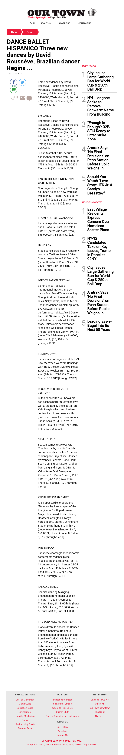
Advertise (64, 23)
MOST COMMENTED (92, 202)
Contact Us (84, 23)
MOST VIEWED (89, 65)
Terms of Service (53, 744)
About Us (46, 23)
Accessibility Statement (86, 744)
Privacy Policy (68, 744)
